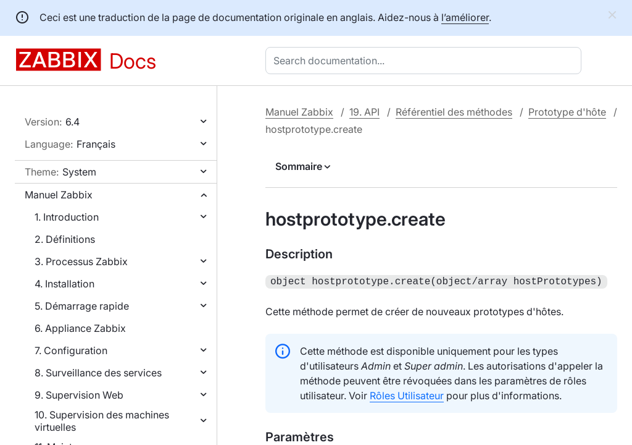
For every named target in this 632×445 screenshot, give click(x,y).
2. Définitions (65, 239)
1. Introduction (67, 217)
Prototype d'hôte (567, 112)
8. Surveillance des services (98, 373)
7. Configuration (71, 350)
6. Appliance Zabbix (80, 328)
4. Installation (64, 284)
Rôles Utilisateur (407, 394)
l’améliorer (465, 17)
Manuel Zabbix (59, 195)
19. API (364, 112)
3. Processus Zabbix (81, 261)
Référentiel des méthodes (454, 112)
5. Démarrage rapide (82, 306)
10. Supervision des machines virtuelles (102, 421)
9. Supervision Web (79, 395)
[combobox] (425, 60)
